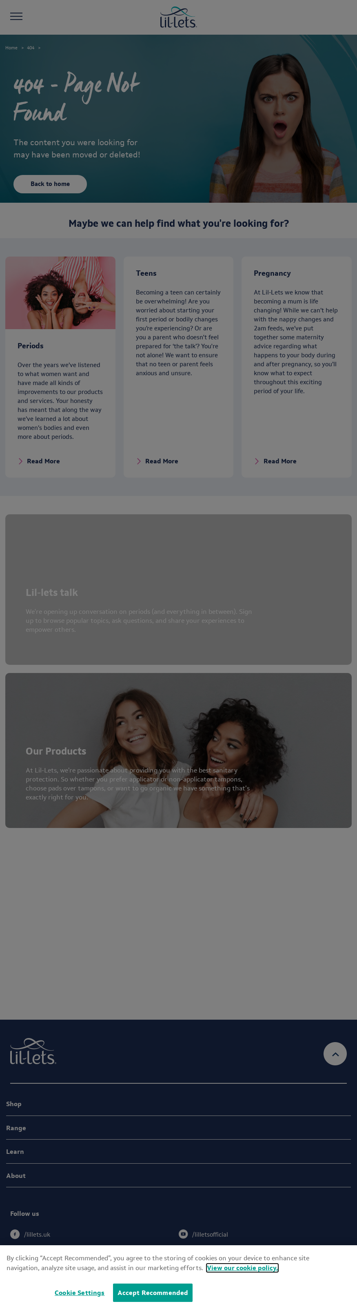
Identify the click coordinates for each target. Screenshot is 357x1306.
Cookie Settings (79, 1293)
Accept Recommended (153, 1293)
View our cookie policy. (242, 1268)
